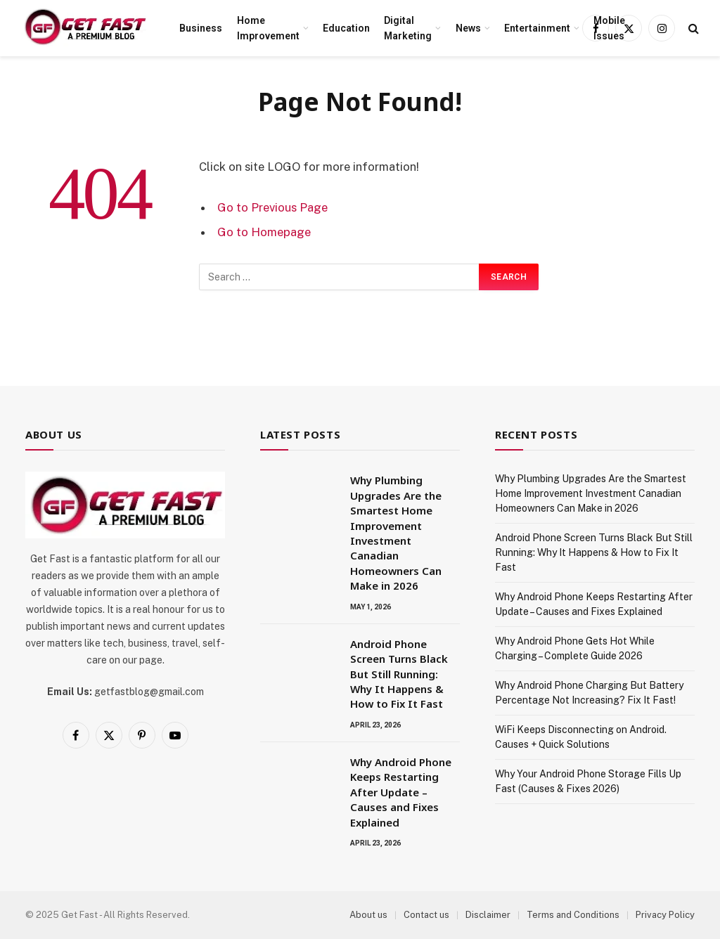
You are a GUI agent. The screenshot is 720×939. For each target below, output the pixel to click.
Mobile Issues (609, 28)
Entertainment (537, 28)
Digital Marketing (408, 28)
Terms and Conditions (573, 914)
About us (368, 914)
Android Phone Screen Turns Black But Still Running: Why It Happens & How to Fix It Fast (399, 674)
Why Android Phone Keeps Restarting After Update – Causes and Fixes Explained (400, 792)
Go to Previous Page (272, 207)
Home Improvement (268, 28)
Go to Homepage (264, 232)
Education (346, 28)
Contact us (426, 914)
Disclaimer (487, 914)
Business (200, 28)
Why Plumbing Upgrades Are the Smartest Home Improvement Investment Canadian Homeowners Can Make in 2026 (396, 532)
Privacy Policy (665, 914)
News (468, 28)
